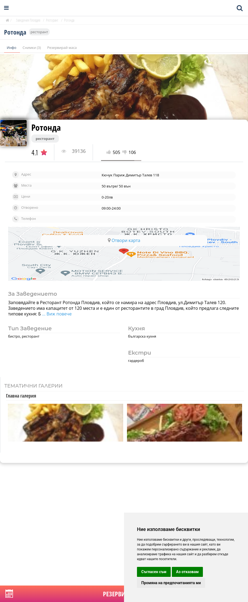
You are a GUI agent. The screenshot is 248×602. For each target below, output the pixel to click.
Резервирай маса (62, 47)
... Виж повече (56, 314)
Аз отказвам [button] (187, 572)
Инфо (12, 47)
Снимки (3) (32, 47)
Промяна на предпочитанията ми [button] (171, 583)
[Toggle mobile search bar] (239, 8)
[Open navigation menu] (6, 8)
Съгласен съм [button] (153, 572)
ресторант (39, 31)
